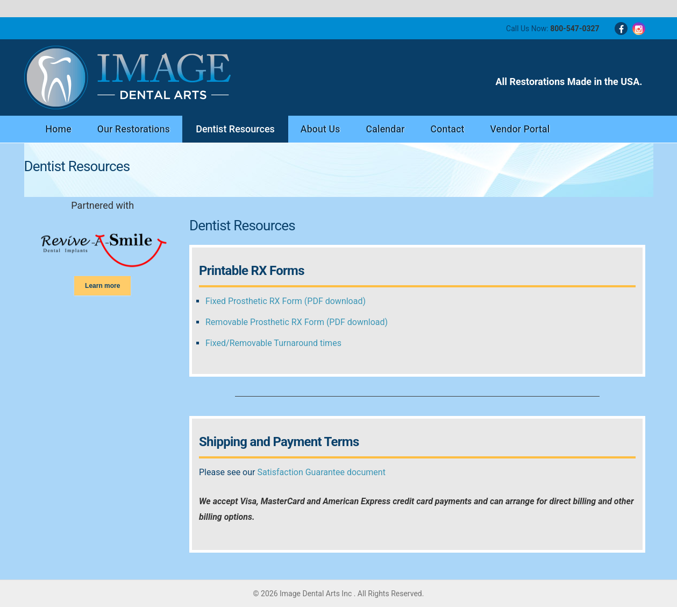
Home (59, 129)
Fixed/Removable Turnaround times (273, 343)
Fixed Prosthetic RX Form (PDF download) (285, 301)
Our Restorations (133, 129)
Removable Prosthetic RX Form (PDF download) (296, 322)
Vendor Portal (520, 129)
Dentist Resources (235, 129)
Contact (448, 129)
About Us (320, 129)
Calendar (385, 129)
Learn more (102, 286)
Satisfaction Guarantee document (321, 472)
